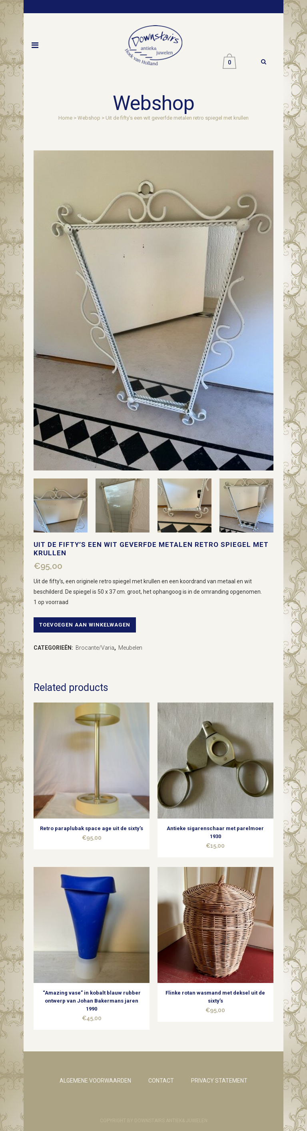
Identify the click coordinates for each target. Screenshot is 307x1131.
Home (65, 118)
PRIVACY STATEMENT (219, 1080)
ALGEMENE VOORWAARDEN (95, 1080)
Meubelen (130, 648)
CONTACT (161, 1080)
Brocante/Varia (95, 648)
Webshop (89, 118)
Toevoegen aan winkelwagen (84, 625)
